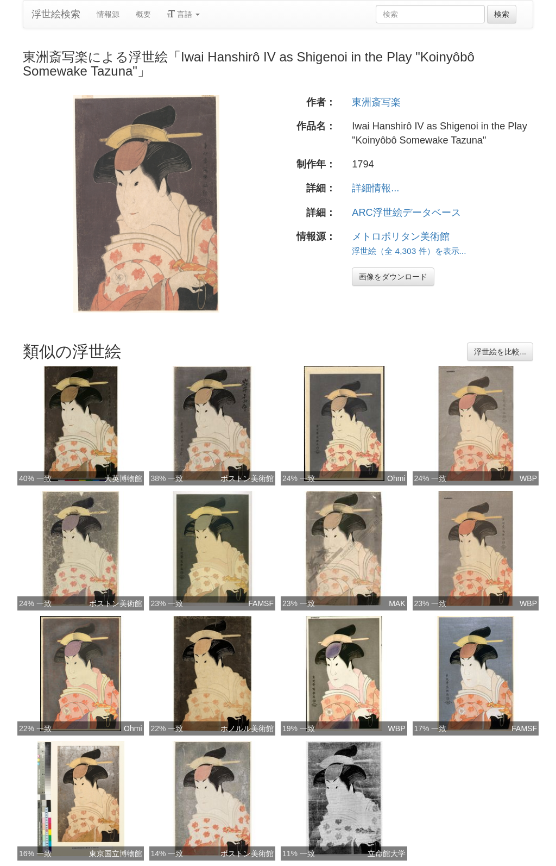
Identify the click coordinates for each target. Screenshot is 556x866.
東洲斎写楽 (376, 102)
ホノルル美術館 (247, 728)
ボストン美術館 (247, 478)
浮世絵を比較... (500, 351)
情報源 (108, 14)
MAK (397, 603)
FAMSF (261, 603)
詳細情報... (375, 188)
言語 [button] (183, 14)
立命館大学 (387, 853)
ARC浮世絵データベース (406, 212)
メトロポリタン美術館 (401, 236)
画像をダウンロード (393, 276)
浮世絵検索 (55, 14)
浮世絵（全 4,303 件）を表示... (409, 251)
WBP (528, 478)
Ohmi (396, 478)
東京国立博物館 (115, 853)
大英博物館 (123, 478)
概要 (143, 14)
